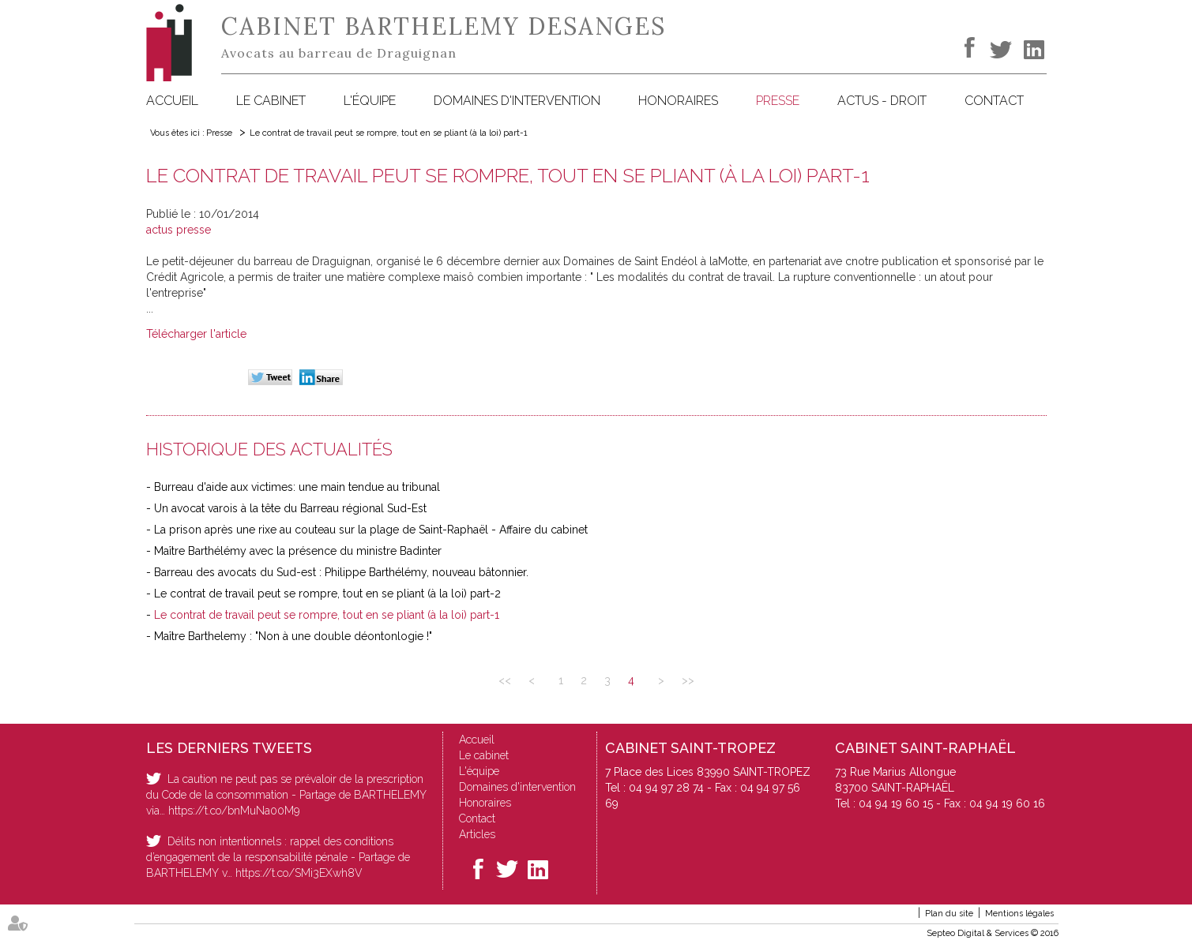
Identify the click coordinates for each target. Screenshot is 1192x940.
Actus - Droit (882, 100)
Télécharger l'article (196, 334)
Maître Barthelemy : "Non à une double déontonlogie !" (293, 636)
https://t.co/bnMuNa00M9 (233, 810)
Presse (777, 100)
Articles (477, 834)
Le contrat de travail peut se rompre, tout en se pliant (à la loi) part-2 (327, 593)
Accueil (172, 100)
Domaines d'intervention (517, 100)
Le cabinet (271, 100)
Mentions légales (1019, 913)
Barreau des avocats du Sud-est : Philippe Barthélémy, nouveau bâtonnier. (341, 572)
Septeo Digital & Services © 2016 (993, 933)
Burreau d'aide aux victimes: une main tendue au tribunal (297, 487)
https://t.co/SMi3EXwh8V (299, 873)
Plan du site (949, 913)
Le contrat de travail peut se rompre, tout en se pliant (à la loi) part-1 (389, 133)
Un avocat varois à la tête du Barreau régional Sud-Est (290, 508)
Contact (994, 100)
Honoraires (678, 100)
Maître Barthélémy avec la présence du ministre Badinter (298, 551)
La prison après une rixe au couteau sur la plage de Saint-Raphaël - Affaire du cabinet (371, 529)
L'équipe (370, 100)
